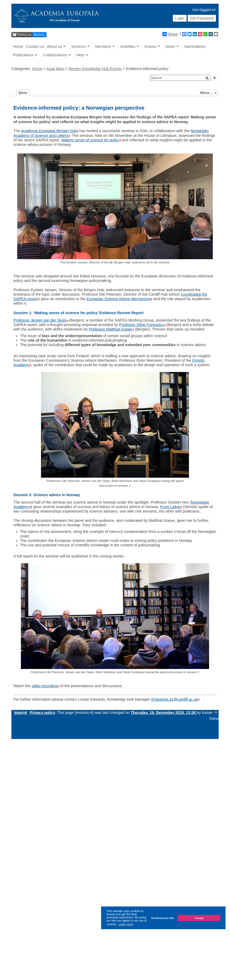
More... (206, 93)
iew (23, 93)
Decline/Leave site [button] (162, 918)
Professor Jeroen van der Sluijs (39, 320)
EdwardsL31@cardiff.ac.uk (175, 699)
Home (18, 46)
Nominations (195, 46)
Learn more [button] (126, 924)
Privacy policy (42, 712)
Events (150, 46)
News (170, 46)
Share (170, 34)
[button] (207, 78)
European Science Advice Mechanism (119, 299)
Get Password (202, 18)
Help (80, 55)
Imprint (20, 712)
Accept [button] (199, 918)
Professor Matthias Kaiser (110, 329)
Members (103, 46)
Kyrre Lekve (170, 507)
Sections (78, 46)
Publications (23, 55)
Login (179, 18)
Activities (128, 46)
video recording (44, 686)
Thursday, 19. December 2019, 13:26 (163, 712)
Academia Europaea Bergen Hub (49, 131)
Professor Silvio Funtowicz (141, 325)
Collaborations (55, 55)
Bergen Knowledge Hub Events (95, 69)
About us (54, 46)
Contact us (35, 46)
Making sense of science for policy (90, 140)
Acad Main (55, 69)
